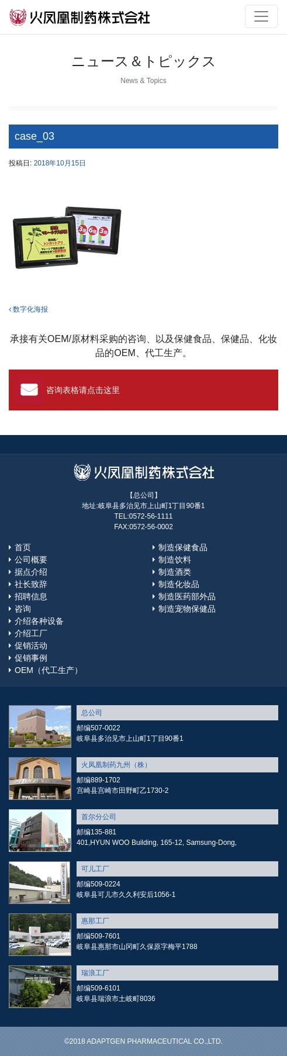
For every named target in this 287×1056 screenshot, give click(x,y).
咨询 (23, 608)
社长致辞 (31, 584)
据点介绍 (31, 572)
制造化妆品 (178, 584)
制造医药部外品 (187, 596)
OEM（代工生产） (48, 670)
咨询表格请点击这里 (83, 390)
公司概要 (31, 559)
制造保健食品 (183, 547)
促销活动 (31, 645)
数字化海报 (28, 309)
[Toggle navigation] (261, 16)
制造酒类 (174, 572)
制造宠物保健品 (187, 608)
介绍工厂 (31, 633)
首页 (23, 547)
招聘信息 (31, 596)
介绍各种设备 (39, 621)
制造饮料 (174, 559)
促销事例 (31, 657)
